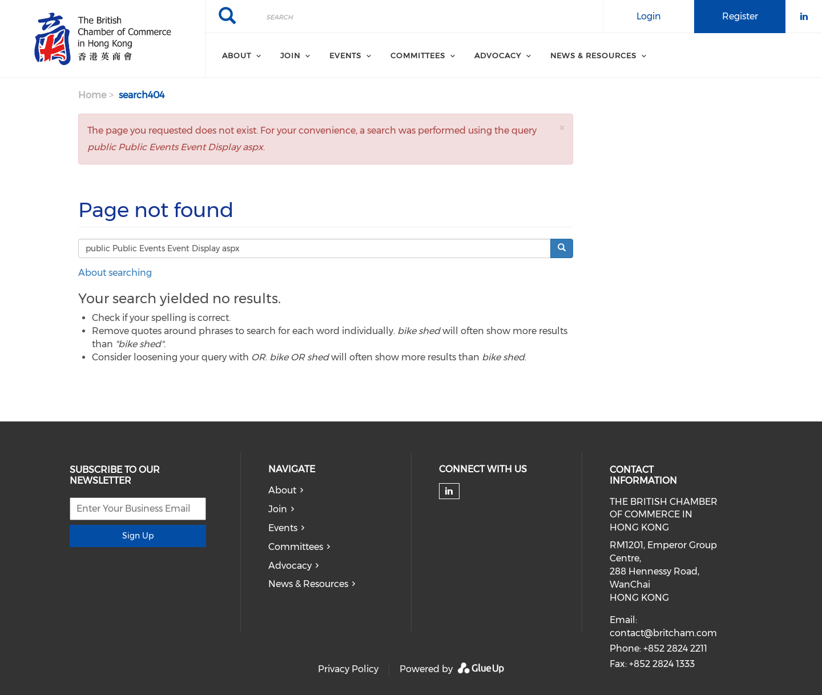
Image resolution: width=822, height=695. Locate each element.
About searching (115, 272)
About (282, 490)
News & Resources (308, 584)
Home (92, 95)
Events (282, 528)
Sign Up (138, 536)
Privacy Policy (348, 669)
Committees (295, 546)
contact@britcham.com (663, 633)
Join (277, 509)
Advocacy (290, 565)
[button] (562, 128)
